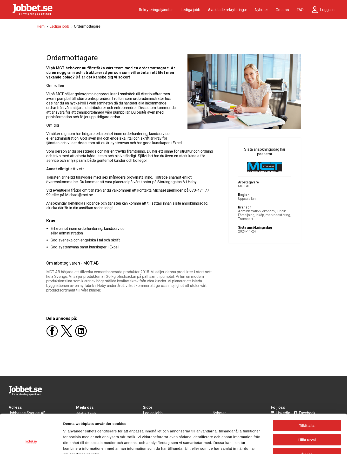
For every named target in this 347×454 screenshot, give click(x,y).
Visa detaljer (261, 444)
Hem (41, 26)
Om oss (282, 9)
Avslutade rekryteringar (227, 9)
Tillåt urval (307, 409)
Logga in (327, 9)
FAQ (300, 9)
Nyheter (261, 9)
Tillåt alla (306, 395)
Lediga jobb (190, 9)
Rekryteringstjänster (156, 9)
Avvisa (307, 423)
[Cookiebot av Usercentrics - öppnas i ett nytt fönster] (31, 444)
